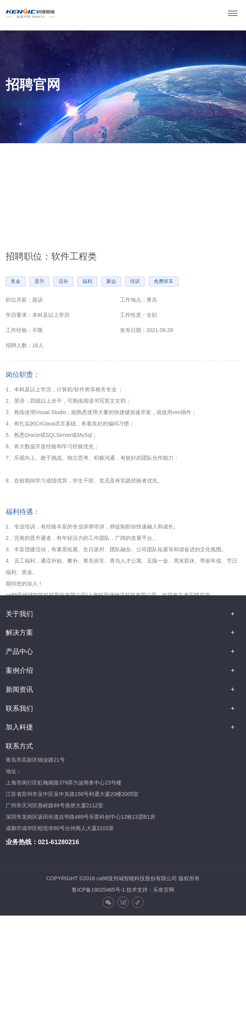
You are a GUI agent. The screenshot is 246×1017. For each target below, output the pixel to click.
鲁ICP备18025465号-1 (98, 890)
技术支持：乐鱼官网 (150, 890)
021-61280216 (58, 842)
